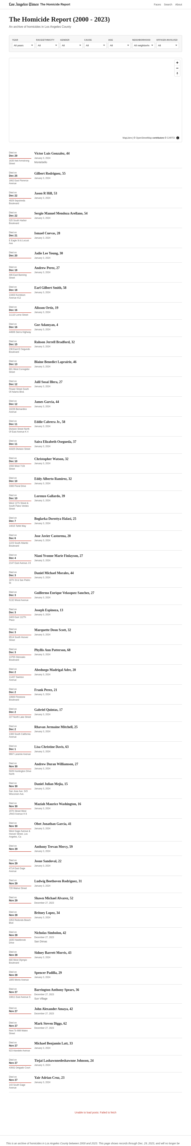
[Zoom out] (177, 68)
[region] (95, 100)
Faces (157, 4)
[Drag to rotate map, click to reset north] (177, 73)
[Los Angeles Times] (24, 4)
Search (168, 4)
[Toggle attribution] (178, 138)
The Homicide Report (55, 4)
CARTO (171, 138)
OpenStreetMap (144, 138)
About (178, 4)
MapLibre (127, 138)
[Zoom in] (177, 62)
